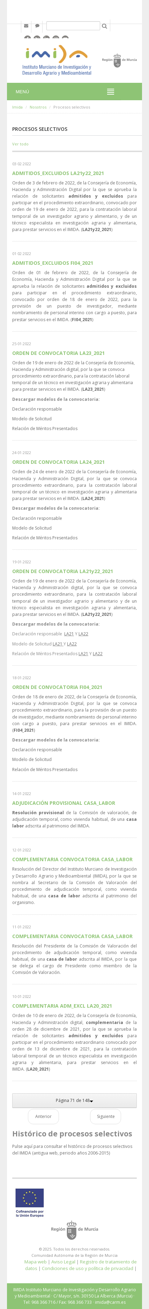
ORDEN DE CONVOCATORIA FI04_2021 (57, 687)
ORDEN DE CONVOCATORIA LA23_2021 (58, 353)
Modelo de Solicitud (32, 419)
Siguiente (106, 1116)
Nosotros (38, 107)
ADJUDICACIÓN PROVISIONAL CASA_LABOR (63, 803)
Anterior (43, 1116)
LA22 (83, 634)
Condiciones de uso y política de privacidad (87, 1268)
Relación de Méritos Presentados (44, 428)
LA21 (69, 634)
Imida (17, 107)
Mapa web (35, 1262)
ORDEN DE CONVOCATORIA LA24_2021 (58, 462)
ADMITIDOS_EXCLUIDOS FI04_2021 (52, 263)
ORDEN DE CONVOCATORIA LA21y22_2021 (62, 571)
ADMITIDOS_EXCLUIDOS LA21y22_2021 (58, 173)
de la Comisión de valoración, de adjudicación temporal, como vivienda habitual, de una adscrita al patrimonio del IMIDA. (74, 819)
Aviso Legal (63, 1262)
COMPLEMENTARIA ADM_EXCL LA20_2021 (62, 1005)
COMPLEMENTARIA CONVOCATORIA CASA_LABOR (72, 859)
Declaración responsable (37, 409)
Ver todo (20, 143)
